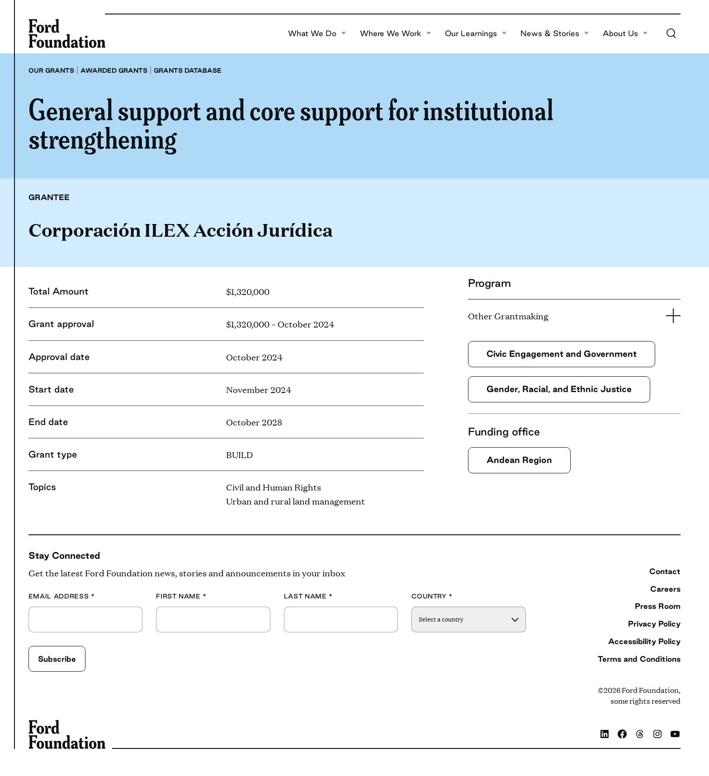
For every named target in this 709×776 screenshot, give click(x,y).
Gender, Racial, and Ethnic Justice (559, 389)
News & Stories (554, 33)
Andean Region (519, 460)
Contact (665, 571)
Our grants (51, 70)
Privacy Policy (654, 623)
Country (432, 596)
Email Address (61, 596)
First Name (181, 596)
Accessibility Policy (644, 641)
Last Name (308, 596)
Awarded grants (113, 70)
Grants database (188, 70)
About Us (625, 33)
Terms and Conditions (639, 658)
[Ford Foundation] (66, 33)
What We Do (317, 33)
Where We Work (395, 33)
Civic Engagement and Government (562, 354)
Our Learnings (476, 33)
